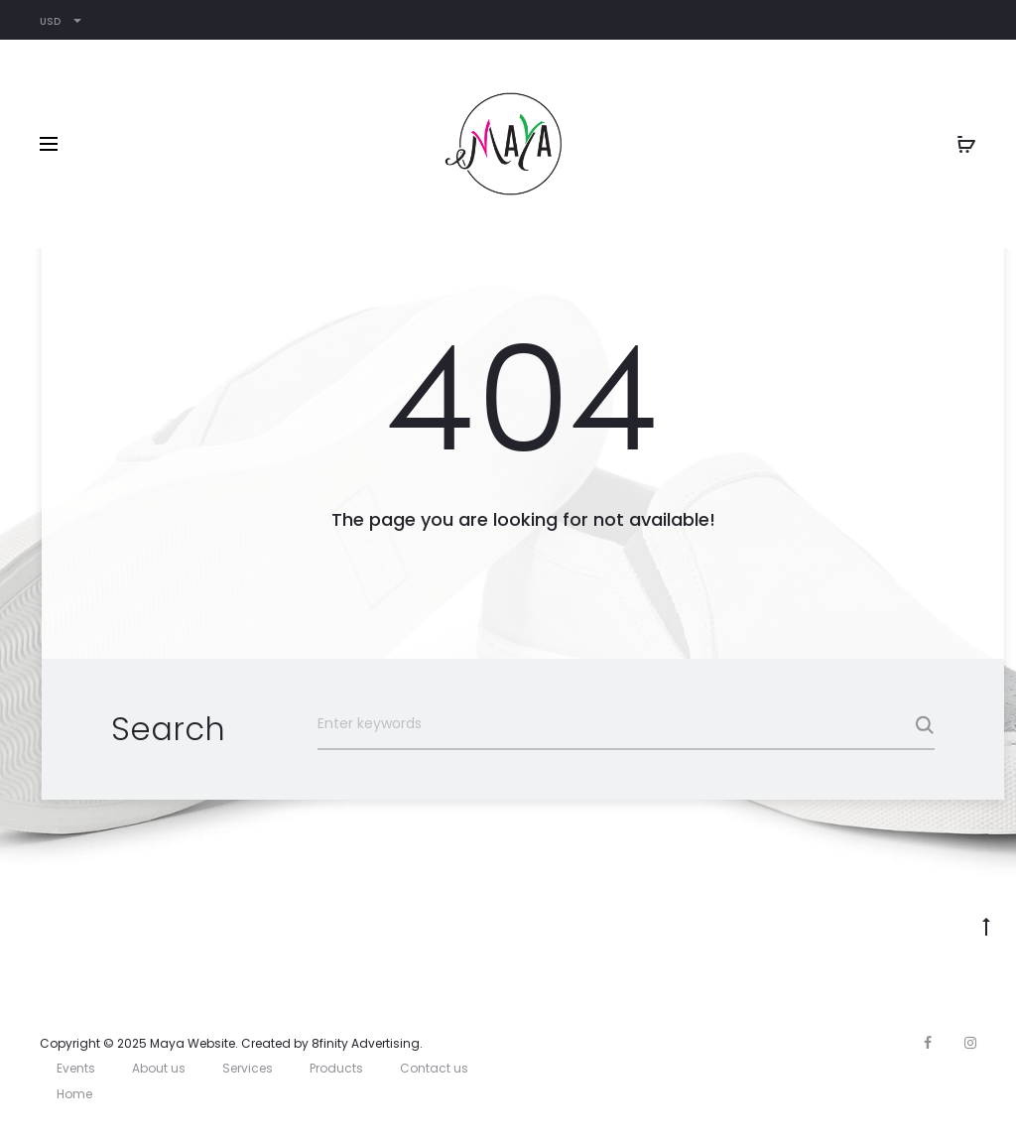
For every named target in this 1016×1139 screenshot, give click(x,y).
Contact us (434, 1068)
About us (159, 1068)
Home (74, 1093)
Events (76, 1068)
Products (336, 1068)
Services (247, 1068)
